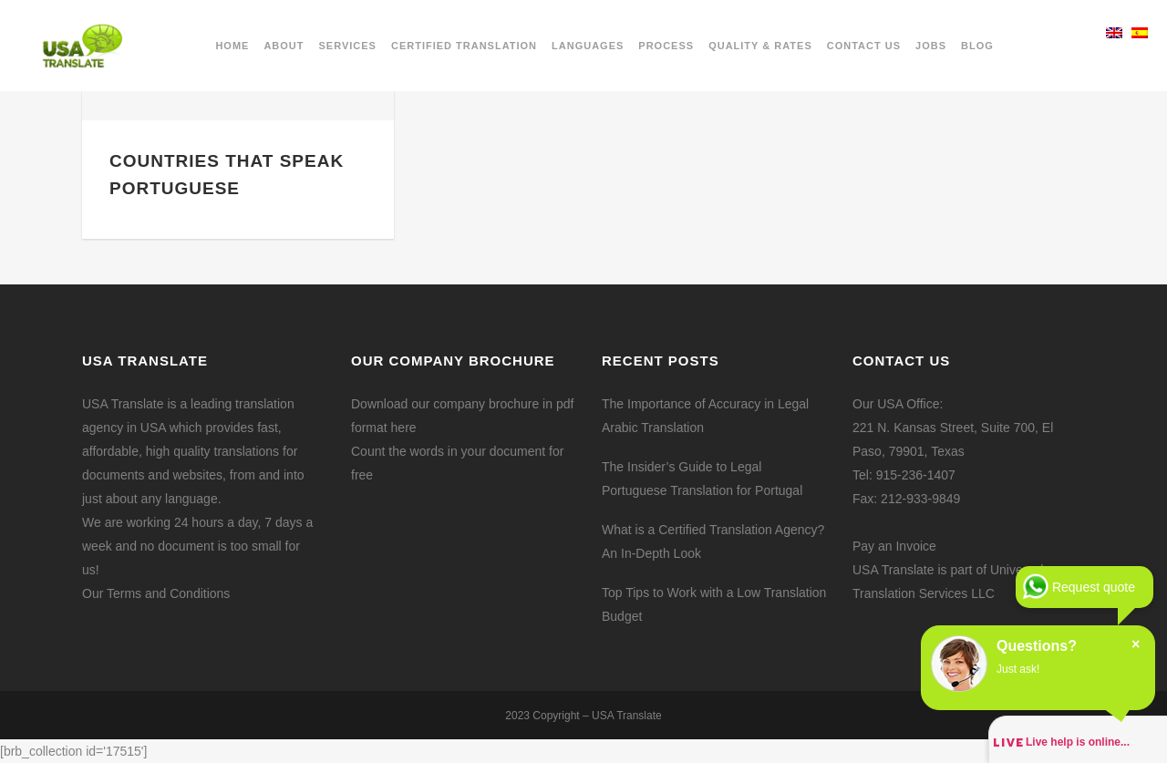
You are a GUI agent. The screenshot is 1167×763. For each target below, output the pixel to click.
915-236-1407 (915, 475)
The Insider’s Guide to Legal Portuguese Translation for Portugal (702, 478)
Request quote (1093, 587)
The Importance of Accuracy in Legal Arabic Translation (705, 416)
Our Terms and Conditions (156, 593)
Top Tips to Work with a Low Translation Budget (714, 604)
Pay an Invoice (894, 546)
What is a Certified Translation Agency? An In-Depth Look (713, 541)
